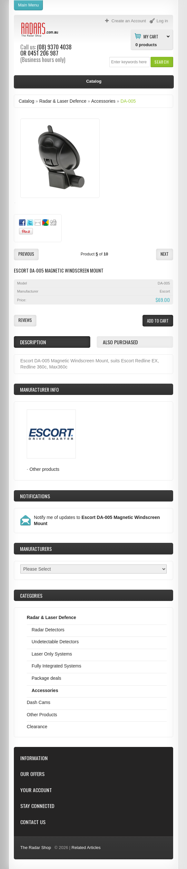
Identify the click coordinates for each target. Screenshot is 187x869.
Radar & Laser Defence (62, 101)
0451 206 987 (43, 53)
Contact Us (32, 822)
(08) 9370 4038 (54, 47)
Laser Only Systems (52, 654)
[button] (162, 62)
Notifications (35, 496)
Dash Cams (38, 702)
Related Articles (86, 847)
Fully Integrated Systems (56, 665)
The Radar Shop (35, 847)
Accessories (103, 101)
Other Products (42, 714)
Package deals (46, 678)
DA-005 (128, 101)
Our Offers (32, 774)
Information (34, 758)
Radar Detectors (48, 629)
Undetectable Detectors (55, 641)
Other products (45, 469)
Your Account (36, 790)
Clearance (37, 726)
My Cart (150, 36)
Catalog (26, 101)
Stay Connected (37, 806)
